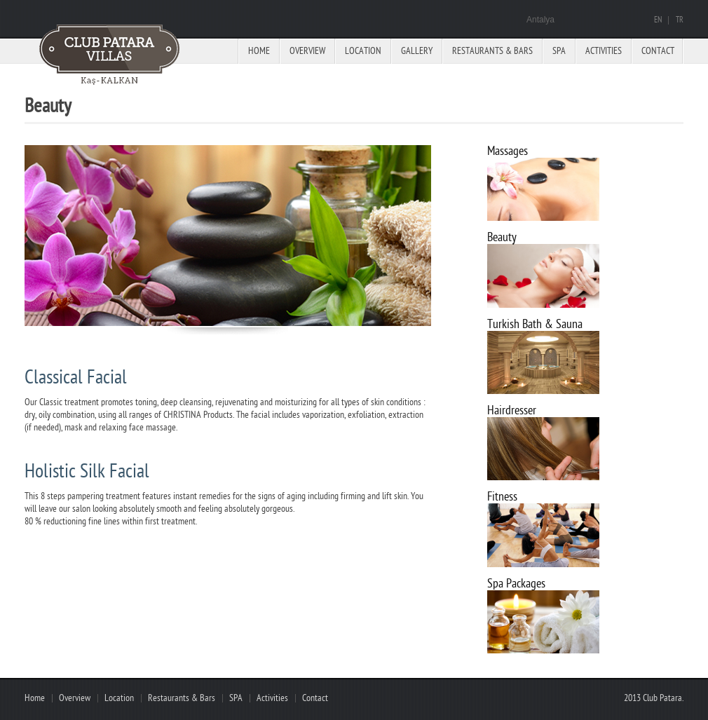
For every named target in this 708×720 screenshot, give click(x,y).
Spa (559, 51)
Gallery (417, 51)
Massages (507, 151)
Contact (657, 51)
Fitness (502, 496)
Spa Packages (516, 583)
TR (679, 20)
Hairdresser (511, 410)
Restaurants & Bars (492, 51)
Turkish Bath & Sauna (535, 324)
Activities (603, 51)
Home (259, 51)
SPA (236, 698)
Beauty (502, 237)
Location (363, 51)
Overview (307, 51)
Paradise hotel (112, 56)
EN (658, 20)
